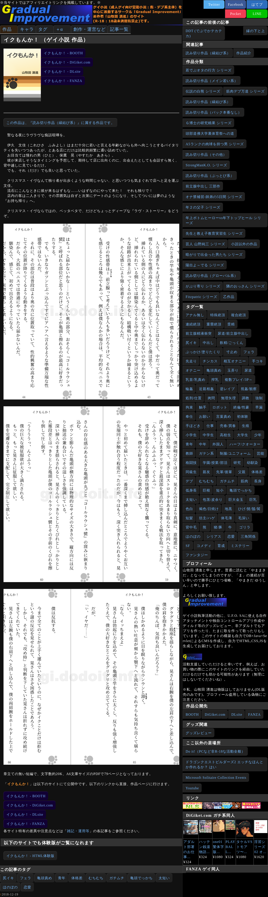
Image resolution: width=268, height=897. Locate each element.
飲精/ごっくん (231, 343)
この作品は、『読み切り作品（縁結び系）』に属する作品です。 (60, 123)
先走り (191, 361)
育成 (221, 546)
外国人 (218, 444)
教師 (189, 453)
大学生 (242, 435)
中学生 (208, 435)
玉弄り (233, 370)
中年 (202, 444)
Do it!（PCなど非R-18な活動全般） (215, 751)
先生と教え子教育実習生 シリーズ (214, 233)
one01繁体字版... (218, 847)
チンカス (210, 361)
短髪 (189, 518)
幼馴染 (252, 463)
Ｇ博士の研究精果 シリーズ (209, 123)
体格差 (77, 878)
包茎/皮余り (213, 499)
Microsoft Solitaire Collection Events (216, 777)
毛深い (243, 518)
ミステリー (240, 546)
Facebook (235, 4)
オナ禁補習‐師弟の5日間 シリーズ (214, 197)
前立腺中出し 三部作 (203, 186)
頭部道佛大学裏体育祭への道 (210, 133)
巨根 (206, 490)
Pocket (235, 14)
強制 (259, 398)
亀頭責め (44, 878)
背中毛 (191, 527)
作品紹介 (243, 53)
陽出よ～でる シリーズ (205, 265)
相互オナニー (235, 361)
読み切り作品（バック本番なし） (214, 112)
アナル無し (195, 315)
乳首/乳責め (195, 379)
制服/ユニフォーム (235, 453)
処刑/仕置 (194, 398)
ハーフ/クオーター (245, 444)
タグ (42, 29)
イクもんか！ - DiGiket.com (67, 62)
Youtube (192, 788)
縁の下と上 (255, 31)
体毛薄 (226, 518)
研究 (237, 463)
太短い (164, 878)
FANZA (254, 714)
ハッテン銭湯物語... (204, 847)
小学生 (191, 435)
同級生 (191, 472)
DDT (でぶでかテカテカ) (204, 33)
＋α (59, 29)
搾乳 (215, 379)
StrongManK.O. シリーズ (206, 165)
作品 (7, 29)
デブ (189, 481)
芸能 (260, 453)
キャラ (27, 29)
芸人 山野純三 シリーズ (205, 244)
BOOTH (192, 714)
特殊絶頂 (217, 315)
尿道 (248, 370)
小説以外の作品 (244, 244)
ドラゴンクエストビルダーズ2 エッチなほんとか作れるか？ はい (224, 764)
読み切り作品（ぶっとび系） (210, 176)
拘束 (189, 407)
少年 (258, 435)
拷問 (211, 398)
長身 (258, 481)
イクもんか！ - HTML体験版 (30, 856)
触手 (202, 407)
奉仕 (189, 416)
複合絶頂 (238, 315)
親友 (206, 472)
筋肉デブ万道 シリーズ (245, 91)
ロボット (219, 407)
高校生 (225, 435)
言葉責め (223, 416)
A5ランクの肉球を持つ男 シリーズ (215, 144)
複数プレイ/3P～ (238, 379)
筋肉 (244, 481)
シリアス (213, 536)
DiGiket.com (215, 714)
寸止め (231, 352)
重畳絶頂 (213, 324)
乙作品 (228, 297)
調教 (245, 398)
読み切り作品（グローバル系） (212, 276)
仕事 (210, 426)
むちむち (96, 878)
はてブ (257, 4)
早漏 (259, 407)
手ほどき (193, 426)
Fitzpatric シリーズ (201, 297)
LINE (257, 14)
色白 (189, 509)
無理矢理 (228, 398)
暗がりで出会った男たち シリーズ (214, 254)
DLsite (236, 714)
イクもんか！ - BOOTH (63, 53)
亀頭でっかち (141, 878)
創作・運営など (89, 29)
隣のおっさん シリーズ (245, 286)
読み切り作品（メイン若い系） (212, 81)
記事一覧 (119, 29)
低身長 (191, 490)
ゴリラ (244, 527)
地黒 (228, 509)
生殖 (245, 426)
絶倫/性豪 (241, 407)
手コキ (257, 361)
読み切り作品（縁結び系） (208, 53)
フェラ (25, 878)
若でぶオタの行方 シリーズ (209, 70)
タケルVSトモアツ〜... (244, 847)
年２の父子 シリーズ (203, 207)
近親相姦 (206, 389)
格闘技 (191, 463)
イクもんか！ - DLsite (62, 71)
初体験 (242, 416)
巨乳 (253, 499)
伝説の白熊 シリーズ (203, 91)
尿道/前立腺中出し (233, 333)
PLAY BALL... (230, 847)
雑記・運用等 (78, 831)
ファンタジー (197, 555)
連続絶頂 (193, 324)
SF (188, 546)
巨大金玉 (235, 499)
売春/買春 (228, 426)
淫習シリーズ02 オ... (260, 847)
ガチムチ (116, 878)
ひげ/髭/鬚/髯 (249, 509)
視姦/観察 (249, 389)
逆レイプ (227, 389)
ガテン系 (206, 453)
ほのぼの (10, 887)
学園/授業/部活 (215, 463)
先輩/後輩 (224, 472)
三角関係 (248, 536)
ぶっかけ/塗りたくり (203, 352)
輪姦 (189, 389)
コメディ (204, 546)
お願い (204, 416)
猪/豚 (218, 527)
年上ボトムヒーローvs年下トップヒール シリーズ (223, 220)
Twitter (214, 4)
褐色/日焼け (209, 509)
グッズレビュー (199, 733)
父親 (242, 472)
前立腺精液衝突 (199, 333)
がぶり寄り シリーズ (203, 286)
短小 (220, 490)
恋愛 (27, 887)
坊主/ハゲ (207, 518)
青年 (61, 878)
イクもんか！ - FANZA (63, 81)
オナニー (193, 370)
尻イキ (8, 878)
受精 (231, 324)
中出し (208, 343)
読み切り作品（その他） (206, 154)
